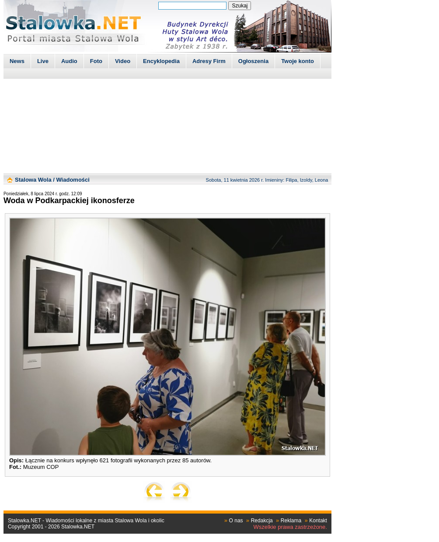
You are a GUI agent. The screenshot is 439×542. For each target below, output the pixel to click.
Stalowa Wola (33, 179)
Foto (96, 61)
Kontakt (318, 520)
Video (122, 61)
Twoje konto (297, 61)
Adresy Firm (209, 61)
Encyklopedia (161, 61)
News (17, 61)
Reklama (291, 520)
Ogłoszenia (253, 61)
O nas (236, 520)
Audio (69, 61)
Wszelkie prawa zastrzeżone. (290, 527)
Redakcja (262, 520)
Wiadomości (72, 179)
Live (43, 61)
